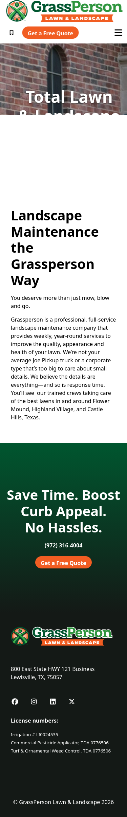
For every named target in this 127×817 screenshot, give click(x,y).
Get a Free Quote (50, 33)
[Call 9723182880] (12, 33)
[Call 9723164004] (64, 545)
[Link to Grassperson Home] (64, 11)
